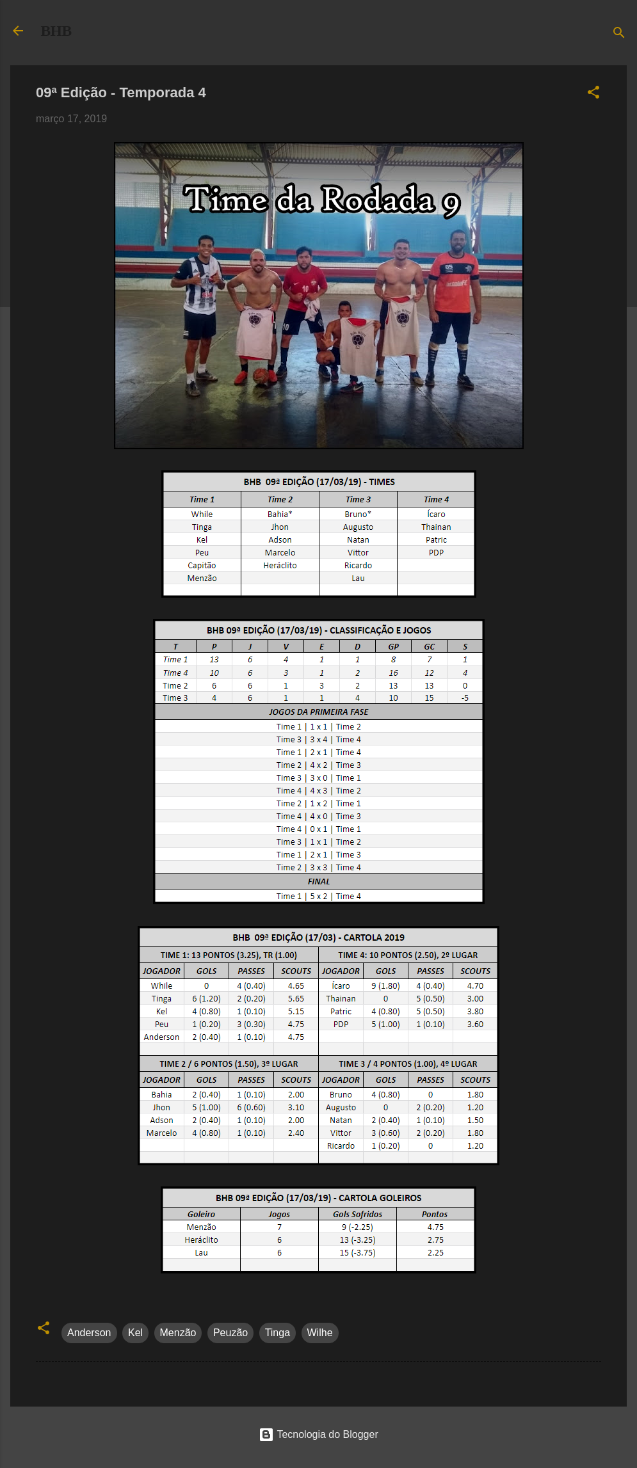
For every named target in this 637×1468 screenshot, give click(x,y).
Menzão (178, 1332)
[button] (593, 94)
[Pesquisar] (619, 34)
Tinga (277, 1332)
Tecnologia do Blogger (318, 1434)
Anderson (89, 1332)
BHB (56, 30)
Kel (135, 1332)
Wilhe (320, 1332)
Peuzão (230, 1332)
